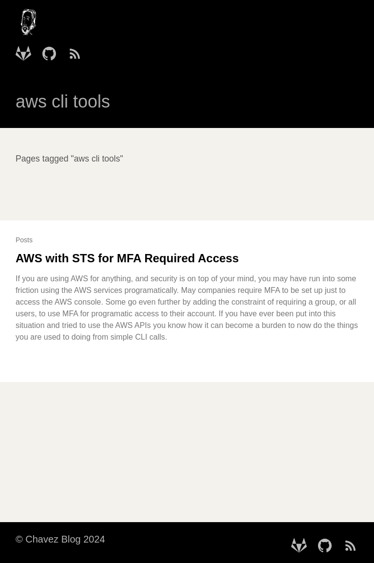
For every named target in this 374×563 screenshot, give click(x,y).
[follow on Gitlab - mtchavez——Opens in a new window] (26, 50)
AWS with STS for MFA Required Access (127, 258)
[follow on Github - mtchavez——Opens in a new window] (52, 50)
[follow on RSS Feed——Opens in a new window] (78, 50)
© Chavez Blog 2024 (60, 539)
